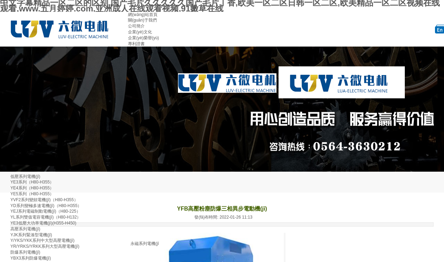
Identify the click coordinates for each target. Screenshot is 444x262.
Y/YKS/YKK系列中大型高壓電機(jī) (42, 240)
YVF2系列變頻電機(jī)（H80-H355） (44, 199)
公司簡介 (136, 26)
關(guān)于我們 (142, 20)
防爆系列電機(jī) (25, 252)
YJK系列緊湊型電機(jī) (31, 234)
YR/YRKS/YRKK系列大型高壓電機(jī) (44, 246)
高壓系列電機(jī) (25, 229)
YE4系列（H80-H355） (32, 188)
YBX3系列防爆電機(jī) (30, 258)
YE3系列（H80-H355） (32, 182)
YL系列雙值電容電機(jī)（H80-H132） (45, 217)
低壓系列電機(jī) (25, 176)
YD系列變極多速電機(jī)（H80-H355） (46, 205)
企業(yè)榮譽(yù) (143, 37)
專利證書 (136, 43)
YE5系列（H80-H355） (32, 193)
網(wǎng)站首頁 (142, 14)
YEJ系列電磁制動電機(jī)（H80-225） (45, 211)
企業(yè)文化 (140, 32)
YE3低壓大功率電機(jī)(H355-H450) (43, 223)
